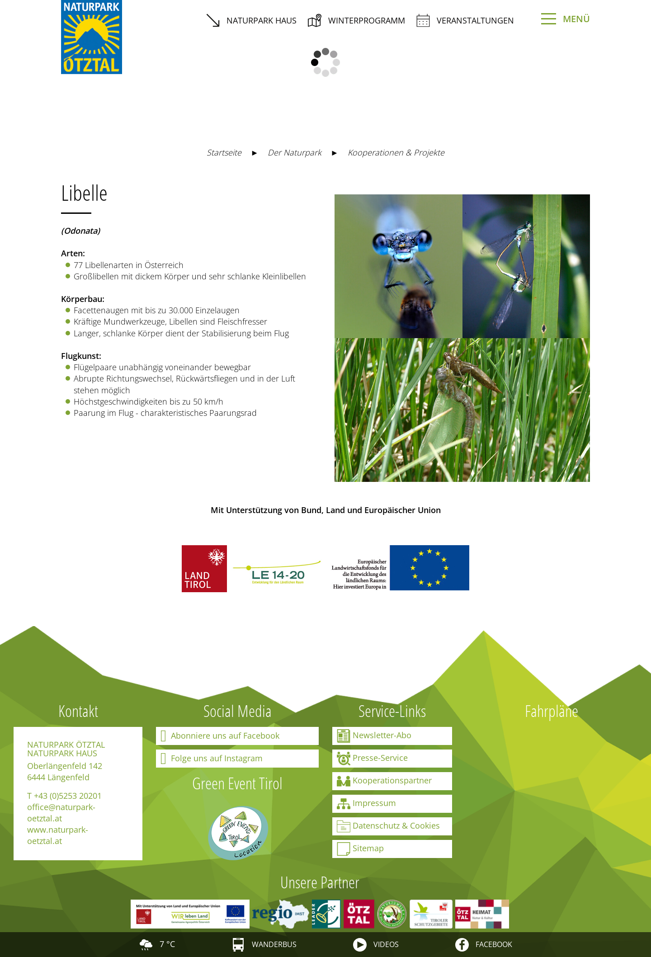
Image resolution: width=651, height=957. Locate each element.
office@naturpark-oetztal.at (61, 812)
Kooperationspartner (384, 781)
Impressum (366, 804)
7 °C (157, 943)
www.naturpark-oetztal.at (57, 835)
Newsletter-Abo (374, 736)
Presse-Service (372, 758)
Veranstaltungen (465, 20)
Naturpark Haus (251, 20)
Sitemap (360, 849)
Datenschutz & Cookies (388, 826)
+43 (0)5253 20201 (68, 795)
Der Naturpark (294, 152)
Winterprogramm (356, 20)
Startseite (224, 152)
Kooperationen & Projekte (396, 152)
